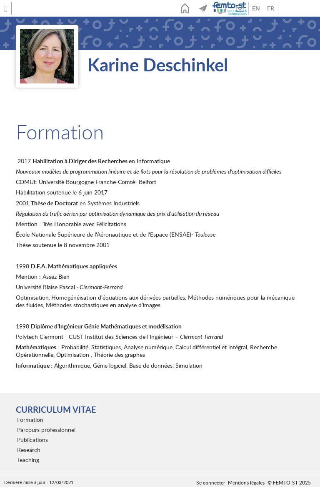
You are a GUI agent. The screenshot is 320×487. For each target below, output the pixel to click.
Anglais (256, 8)
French (270, 8)
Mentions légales (246, 482)
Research (28, 450)
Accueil (185, 8)
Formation (30, 420)
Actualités (203, 8)
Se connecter (210, 482)
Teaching (28, 460)
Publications (32, 440)
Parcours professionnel (46, 430)
